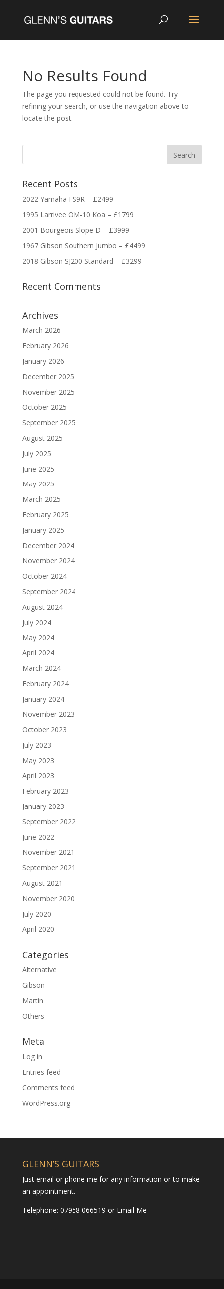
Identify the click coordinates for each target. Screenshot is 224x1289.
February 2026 (45, 345)
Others (33, 1016)
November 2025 (48, 392)
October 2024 (44, 576)
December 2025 (48, 376)
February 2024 (45, 683)
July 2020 (36, 914)
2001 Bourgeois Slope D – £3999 (75, 230)
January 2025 (43, 530)
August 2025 (42, 438)
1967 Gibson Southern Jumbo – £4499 (83, 245)
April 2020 (38, 929)
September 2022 (48, 821)
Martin (32, 1000)
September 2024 (48, 591)
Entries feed (41, 1072)
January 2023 (43, 806)
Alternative (39, 969)
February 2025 (45, 514)
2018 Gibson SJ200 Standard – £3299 (82, 261)
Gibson (33, 985)
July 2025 (36, 453)
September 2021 (48, 867)
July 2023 (36, 745)
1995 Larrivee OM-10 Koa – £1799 (78, 214)
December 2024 (48, 545)
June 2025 (38, 469)
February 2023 (45, 791)
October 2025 (44, 407)
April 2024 (38, 652)
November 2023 (48, 714)
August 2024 (42, 607)
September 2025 (48, 422)
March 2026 (41, 330)
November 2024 (48, 560)
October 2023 (44, 729)
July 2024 (36, 622)
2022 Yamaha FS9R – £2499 (67, 199)
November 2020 (48, 898)
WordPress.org (46, 1103)
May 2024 (38, 637)
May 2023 (38, 760)
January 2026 (43, 361)
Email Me (131, 1210)
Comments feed (48, 1087)
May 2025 (38, 483)
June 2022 (38, 837)
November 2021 (48, 852)
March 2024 (41, 668)
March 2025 (41, 499)
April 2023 (38, 775)
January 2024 (43, 699)
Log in (32, 1056)
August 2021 (42, 883)
